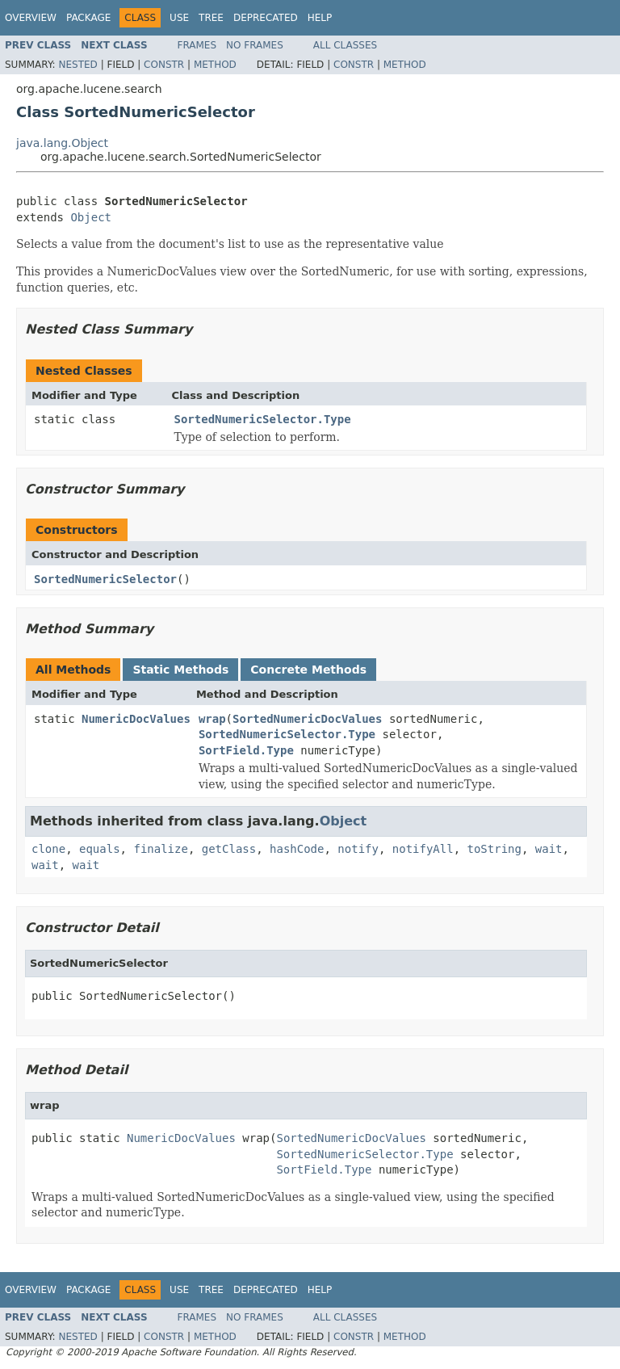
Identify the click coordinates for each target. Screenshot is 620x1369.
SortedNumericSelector (105, 579)
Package (88, 17)
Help (320, 17)
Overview (31, 17)
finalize (160, 848)
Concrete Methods (308, 669)
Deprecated (265, 17)
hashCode (297, 848)
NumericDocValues (136, 718)
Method (215, 64)
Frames (197, 45)
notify (358, 848)
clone (48, 848)
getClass (229, 848)
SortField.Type (246, 750)
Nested (77, 64)
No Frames (254, 45)
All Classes (345, 45)
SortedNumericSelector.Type (262, 419)
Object (90, 217)
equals (99, 848)
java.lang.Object (62, 142)
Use (179, 17)
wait (549, 848)
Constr (164, 64)
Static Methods (180, 669)
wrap (212, 718)
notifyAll (423, 848)
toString (494, 848)
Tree (211, 17)
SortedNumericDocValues (307, 718)
